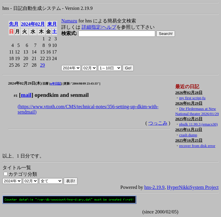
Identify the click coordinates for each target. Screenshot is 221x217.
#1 (16, 95)
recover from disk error (197, 145)
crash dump (188, 135)
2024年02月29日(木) (25, 83)
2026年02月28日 (188, 92)
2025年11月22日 (188, 129)
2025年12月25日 (188, 119)
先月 (14, 24)
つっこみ (157, 123)
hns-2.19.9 (154, 187)
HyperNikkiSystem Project (193, 187)
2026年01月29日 (188, 103)
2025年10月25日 (188, 140)
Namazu (69, 20)
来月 (52, 24)
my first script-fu (192, 98)
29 (42, 65)
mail (26, 95)
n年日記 (55, 83)
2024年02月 (33, 24)
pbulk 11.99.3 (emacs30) (198, 124)
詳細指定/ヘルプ (99, 27)
